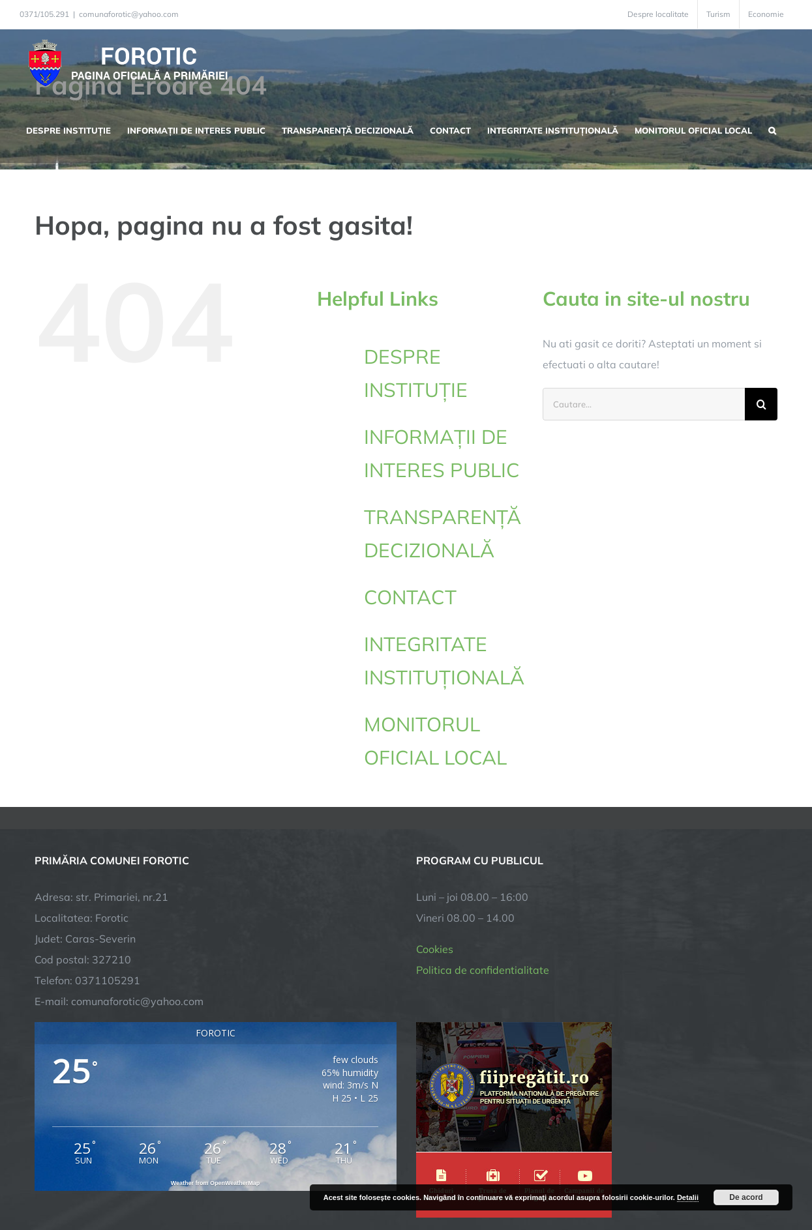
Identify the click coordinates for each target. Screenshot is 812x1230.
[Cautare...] (644, 404)
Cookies (434, 815)
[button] (772, 129)
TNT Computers (177, 1179)
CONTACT (410, 597)
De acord (745, 1197)
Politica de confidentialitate (482, 836)
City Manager (238, 1179)
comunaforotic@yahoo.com (129, 14)
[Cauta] (761, 404)
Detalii (688, 1197)
